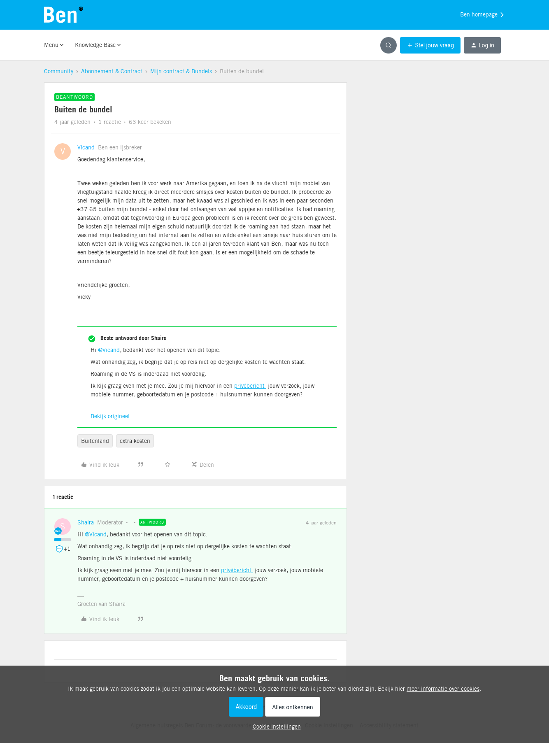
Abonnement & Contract (111, 71)
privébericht (250, 385)
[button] (430, 45)
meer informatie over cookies (443, 688)
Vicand (86, 147)
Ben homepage (482, 15)
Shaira (85, 522)
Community (58, 71)
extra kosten (135, 441)
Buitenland (95, 441)
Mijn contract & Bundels (181, 71)
